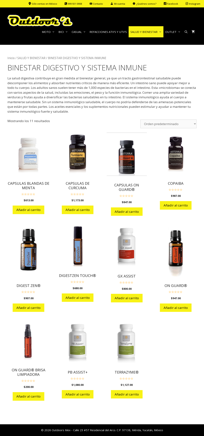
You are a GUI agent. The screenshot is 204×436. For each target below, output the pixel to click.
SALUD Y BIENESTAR (146, 31)
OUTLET (173, 31)
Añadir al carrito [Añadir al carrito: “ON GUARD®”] (176, 308)
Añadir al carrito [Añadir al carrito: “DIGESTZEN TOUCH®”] (78, 297)
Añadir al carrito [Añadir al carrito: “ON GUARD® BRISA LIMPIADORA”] (28, 396)
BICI (64, 31)
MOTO (49, 31)
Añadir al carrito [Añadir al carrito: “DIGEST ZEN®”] (28, 308)
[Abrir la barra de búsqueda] (186, 31)
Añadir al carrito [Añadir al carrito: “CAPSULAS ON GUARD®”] (127, 211)
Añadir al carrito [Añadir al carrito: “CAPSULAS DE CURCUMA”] (78, 210)
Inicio (11, 58)
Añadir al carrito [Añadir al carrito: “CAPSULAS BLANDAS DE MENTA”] (28, 210)
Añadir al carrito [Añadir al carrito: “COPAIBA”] (176, 205)
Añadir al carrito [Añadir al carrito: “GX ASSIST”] (127, 298)
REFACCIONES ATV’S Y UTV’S (108, 32)
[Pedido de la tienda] (168, 124)
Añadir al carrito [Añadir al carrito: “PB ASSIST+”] (78, 394)
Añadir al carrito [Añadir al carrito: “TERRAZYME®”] (127, 394)
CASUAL (80, 31)
